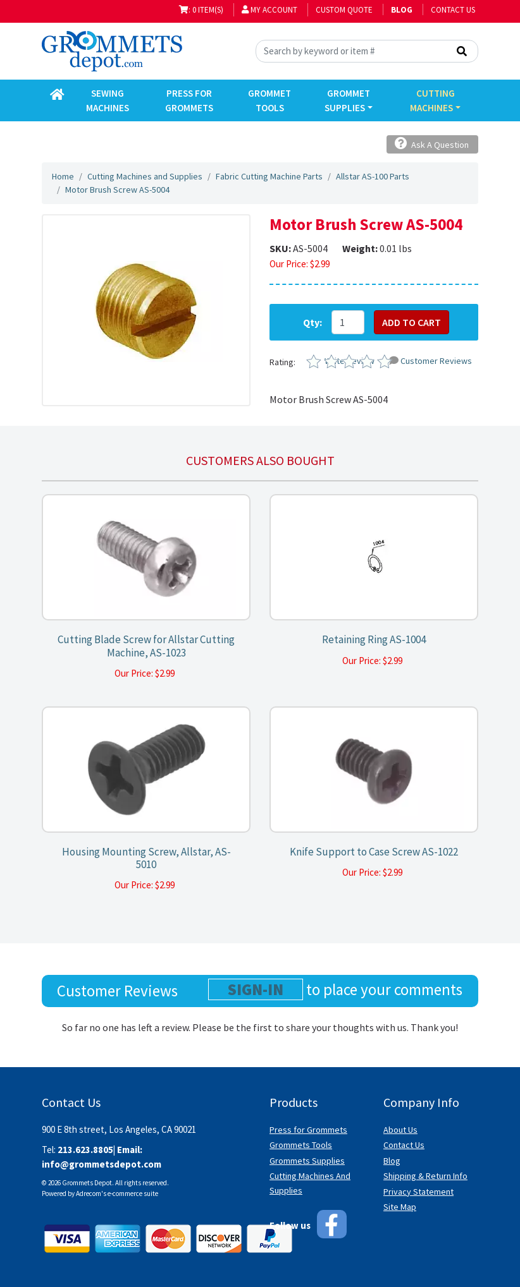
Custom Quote (344, 9)
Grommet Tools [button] (269, 100)
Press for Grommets (308, 1129)
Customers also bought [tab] (260, 460)
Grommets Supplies (307, 1160)
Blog (391, 1160)
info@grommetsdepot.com (101, 1164)
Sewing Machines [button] (107, 100)
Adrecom (88, 1193)
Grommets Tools (300, 1145)
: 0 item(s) (201, 9)
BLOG (401, 9)
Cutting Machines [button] (432, 100)
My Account (269, 9)
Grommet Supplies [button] (347, 100)
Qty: (312, 322)
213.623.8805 (85, 1150)
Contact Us (453, 9)
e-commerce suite (133, 1193)
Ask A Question (432, 143)
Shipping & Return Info (425, 1175)
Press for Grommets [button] (189, 100)
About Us (400, 1129)
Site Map (399, 1206)
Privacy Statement (418, 1191)
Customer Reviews (430, 360)
